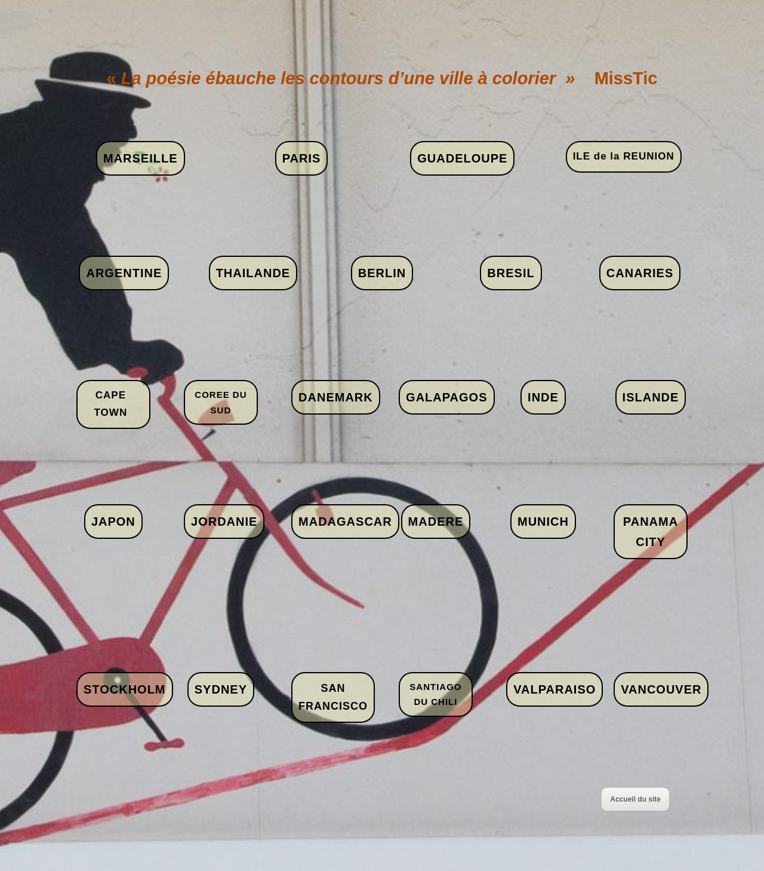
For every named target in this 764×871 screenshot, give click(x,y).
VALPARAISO (554, 689)
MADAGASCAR (345, 521)
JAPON (113, 521)
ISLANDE (651, 397)
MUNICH (543, 521)
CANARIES (639, 273)
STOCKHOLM (125, 689)
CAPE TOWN (111, 404)
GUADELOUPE (462, 158)
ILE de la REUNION (623, 156)
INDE (543, 397)
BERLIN (382, 273)
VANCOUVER (661, 689)
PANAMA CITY (650, 531)
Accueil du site (635, 799)
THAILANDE (253, 273)
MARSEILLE (140, 158)
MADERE (436, 521)
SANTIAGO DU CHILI (435, 694)
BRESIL (510, 273)
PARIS (301, 158)
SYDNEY (221, 689)
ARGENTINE (124, 273)
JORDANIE (224, 521)
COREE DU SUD (221, 402)
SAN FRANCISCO (333, 697)
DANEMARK (335, 397)
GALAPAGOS (446, 397)
